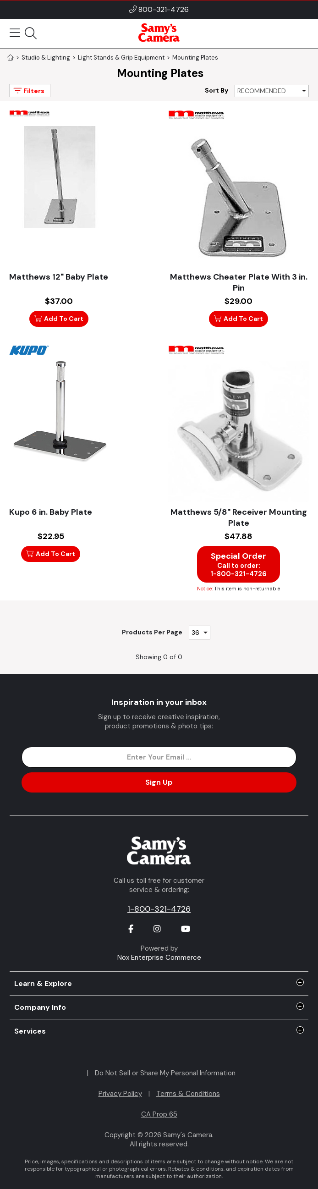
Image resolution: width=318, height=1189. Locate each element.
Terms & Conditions (188, 1093)
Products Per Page (152, 632)
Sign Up (159, 782)
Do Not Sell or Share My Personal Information (165, 1073)
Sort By (216, 90)
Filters (28, 90)
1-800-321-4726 (159, 908)
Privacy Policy (120, 1093)
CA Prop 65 (159, 1114)
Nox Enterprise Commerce (159, 957)
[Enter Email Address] (159, 757)
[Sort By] (272, 91)
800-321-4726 (163, 9)
